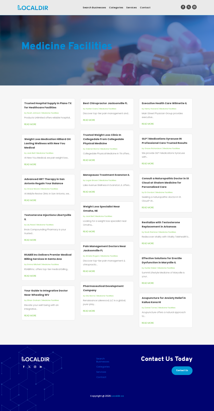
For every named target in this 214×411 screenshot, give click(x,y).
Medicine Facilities (50, 113)
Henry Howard (151, 108)
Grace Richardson (153, 148)
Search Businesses (94, 7)
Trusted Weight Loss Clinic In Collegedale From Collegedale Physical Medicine (103, 139)
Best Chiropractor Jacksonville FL (105, 103)
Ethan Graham (34, 300)
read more (30, 124)
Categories (116, 7)
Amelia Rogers (92, 256)
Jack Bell (31, 153)
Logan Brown (92, 180)
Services (131, 7)
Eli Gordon (149, 192)
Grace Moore (33, 188)
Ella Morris (90, 295)
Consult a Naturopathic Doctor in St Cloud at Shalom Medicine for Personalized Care (165, 183)
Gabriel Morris (92, 149)
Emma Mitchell (34, 264)
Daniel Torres (151, 307)
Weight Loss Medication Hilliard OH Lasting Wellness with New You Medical (47, 143)
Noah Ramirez (151, 232)
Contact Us (182, 370)
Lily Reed (31, 224)
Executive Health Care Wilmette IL (164, 103)
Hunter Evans (92, 108)
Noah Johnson (33, 113)
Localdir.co (117, 396)
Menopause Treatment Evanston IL (106, 175)
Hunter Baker (151, 268)
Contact (145, 7)
